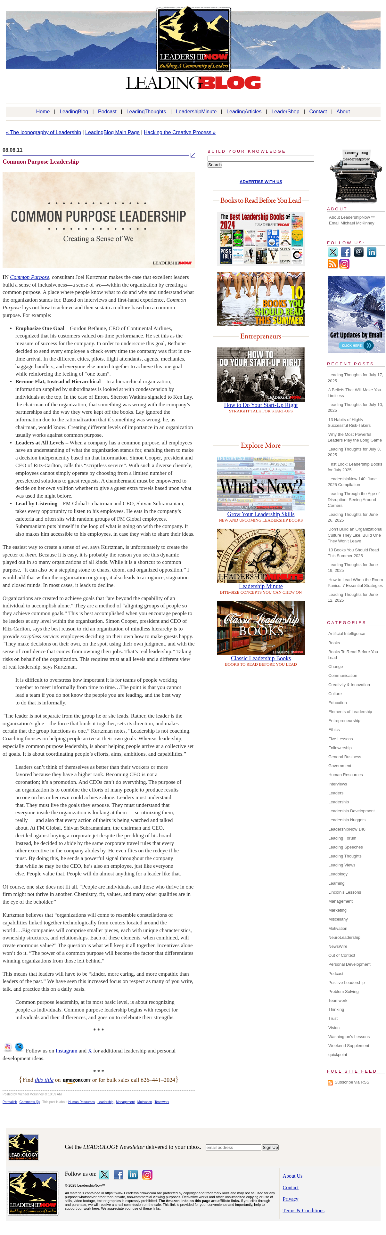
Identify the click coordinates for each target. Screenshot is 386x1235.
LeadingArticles (243, 111)
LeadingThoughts (146, 111)
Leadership (105, 1102)
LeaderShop (285, 111)
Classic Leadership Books (261, 658)
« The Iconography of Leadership (43, 132)
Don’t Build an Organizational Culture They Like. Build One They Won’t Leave (355, 535)
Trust (333, 1018)
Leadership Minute (261, 586)
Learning (336, 883)
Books (334, 642)
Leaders (335, 793)
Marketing (337, 910)
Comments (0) (30, 1102)
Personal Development (349, 964)
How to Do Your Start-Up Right (261, 405)
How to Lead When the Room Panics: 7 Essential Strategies (355, 582)
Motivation (144, 1102)
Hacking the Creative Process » (180, 132)
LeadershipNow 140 (346, 829)
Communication (342, 675)
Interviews (337, 784)
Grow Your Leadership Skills (261, 514)
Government (339, 765)
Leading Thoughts (345, 856)
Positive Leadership (346, 982)
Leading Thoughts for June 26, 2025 (353, 517)
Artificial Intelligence (346, 633)
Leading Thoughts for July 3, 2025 (354, 452)
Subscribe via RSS (352, 1082)
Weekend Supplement (348, 1045)
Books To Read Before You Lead (353, 654)
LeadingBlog (74, 111)
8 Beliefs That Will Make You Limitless (354, 392)
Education (337, 702)
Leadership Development (351, 810)
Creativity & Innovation (349, 684)
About (343, 111)
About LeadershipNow (349, 217)
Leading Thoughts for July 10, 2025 (355, 407)
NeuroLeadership (344, 937)
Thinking (336, 1009)
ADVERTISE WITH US (261, 181)
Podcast (107, 111)
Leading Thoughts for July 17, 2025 (355, 377)
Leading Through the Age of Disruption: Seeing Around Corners (354, 499)
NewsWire (337, 946)
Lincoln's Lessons (344, 892)
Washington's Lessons (349, 1036)
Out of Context (341, 955)
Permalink (10, 1102)
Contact (318, 111)
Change (335, 666)
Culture (335, 693)
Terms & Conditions (303, 1210)
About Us (293, 1176)
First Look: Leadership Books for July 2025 (355, 467)
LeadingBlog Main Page (112, 132)
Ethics (334, 729)
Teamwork (162, 1102)
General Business (344, 756)
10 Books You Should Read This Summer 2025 (353, 553)
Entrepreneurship (344, 720)
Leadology (338, 874)
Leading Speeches (345, 847)
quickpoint (337, 1054)
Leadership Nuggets (346, 819)
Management (125, 1102)
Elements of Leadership (350, 711)
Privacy (291, 1199)
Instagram (67, 1051)
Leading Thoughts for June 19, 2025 (353, 567)
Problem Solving (343, 991)
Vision (334, 1027)
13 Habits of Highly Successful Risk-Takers (349, 422)
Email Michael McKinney (351, 223)
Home (43, 111)
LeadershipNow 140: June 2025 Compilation (352, 481)
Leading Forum (342, 838)
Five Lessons (340, 738)
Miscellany (338, 919)
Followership (340, 747)
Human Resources (81, 1102)
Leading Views (341, 865)
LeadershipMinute (196, 111)
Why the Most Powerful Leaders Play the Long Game (355, 437)
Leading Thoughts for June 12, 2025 (353, 597)
